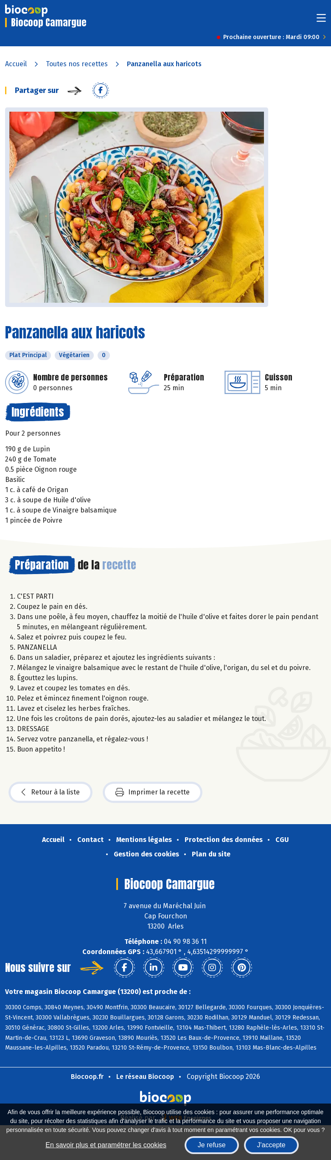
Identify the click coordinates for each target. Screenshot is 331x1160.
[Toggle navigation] (321, 20)
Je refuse (212, 1145)
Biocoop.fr (87, 1077)
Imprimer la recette (152, 792)
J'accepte (271, 1145)
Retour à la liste (50, 792)
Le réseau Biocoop (145, 1077)
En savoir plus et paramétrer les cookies (105, 1145)
